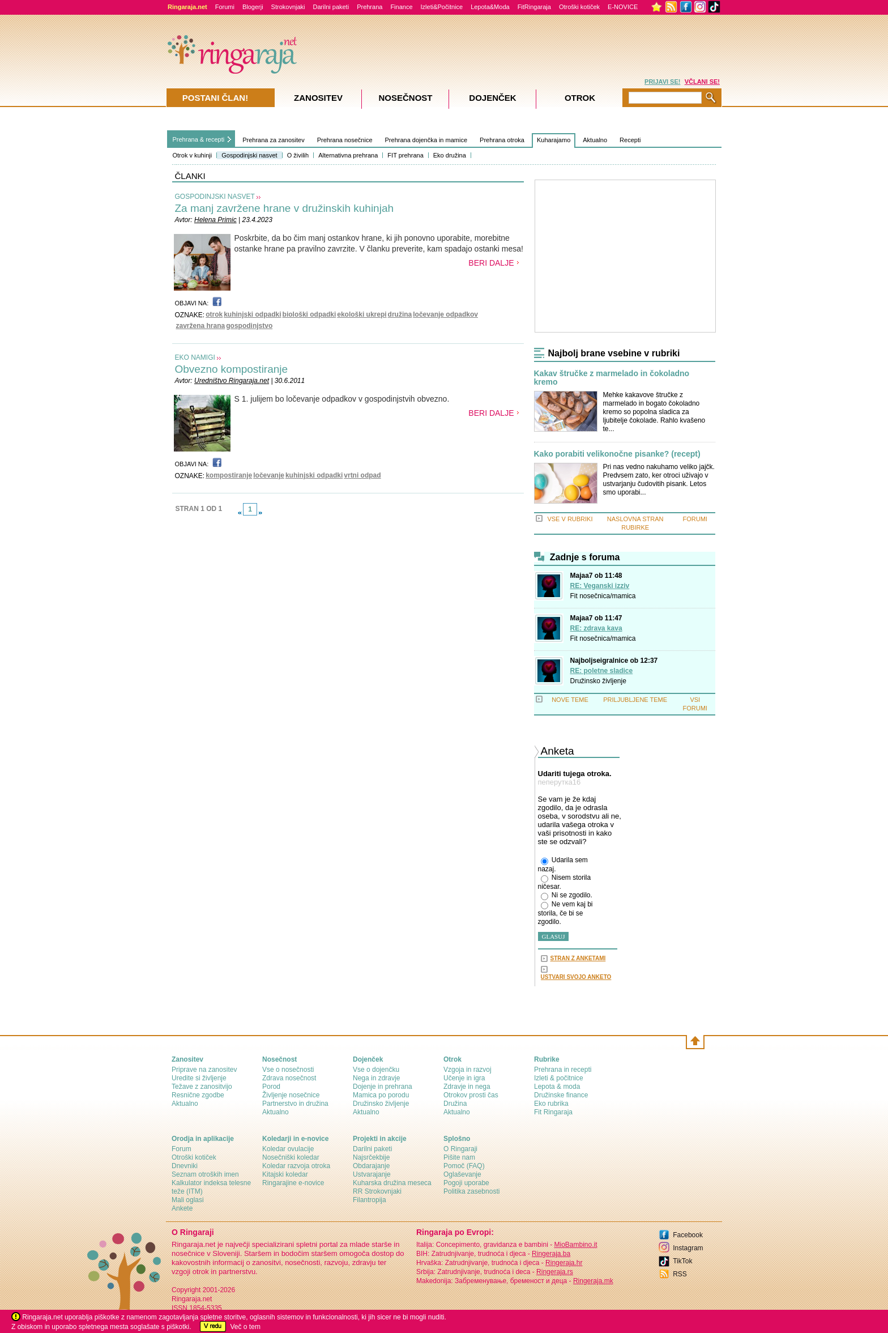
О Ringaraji (460, 1149)
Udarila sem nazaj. (563, 864)
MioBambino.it (575, 1245)
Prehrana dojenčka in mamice (426, 140)
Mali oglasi (188, 1200)
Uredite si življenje (199, 1078)
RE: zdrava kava (596, 628)
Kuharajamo (553, 140)
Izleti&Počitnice (442, 6)
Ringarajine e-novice (293, 1183)
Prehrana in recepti (562, 1070)
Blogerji (252, 6)
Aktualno (595, 140)
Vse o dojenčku (376, 1070)
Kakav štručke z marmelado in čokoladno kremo (612, 377)
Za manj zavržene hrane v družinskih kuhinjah (284, 208)
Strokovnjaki (288, 6)
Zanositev (318, 98)
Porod (271, 1087)
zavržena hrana (200, 326)
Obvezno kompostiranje (231, 369)
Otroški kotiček (579, 6)
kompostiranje (229, 475)
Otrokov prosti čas (470, 1095)
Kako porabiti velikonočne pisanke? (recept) (617, 454)
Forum (181, 1149)
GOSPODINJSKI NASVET (215, 197)
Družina (455, 1104)
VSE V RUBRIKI (569, 519)
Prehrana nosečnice (345, 140)
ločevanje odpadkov (445, 314)
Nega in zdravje (376, 1078)
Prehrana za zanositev (273, 140)
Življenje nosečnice (290, 1095)
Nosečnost (405, 98)
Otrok (580, 98)
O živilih (298, 155)
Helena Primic (215, 220)
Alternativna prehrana (348, 155)
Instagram (688, 1248)
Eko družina (449, 155)
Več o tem (245, 1327)
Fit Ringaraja (553, 1112)
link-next (260, 512)
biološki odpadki (309, 314)
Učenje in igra (464, 1078)
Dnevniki (185, 1166)
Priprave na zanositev (204, 1070)
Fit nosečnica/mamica (603, 596)
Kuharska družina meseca (392, 1183)
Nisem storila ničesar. (564, 882)
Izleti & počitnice (558, 1078)
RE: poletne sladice (601, 671)
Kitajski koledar (285, 1174)
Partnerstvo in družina (295, 1104)
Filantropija (369, 1200)
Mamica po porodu (381, 1095)
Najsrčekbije (371, 1157)
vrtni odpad (362, 475)
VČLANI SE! (702, 81)
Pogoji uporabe (466, 1183)
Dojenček (492, 98)
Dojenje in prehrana (382, 1087)
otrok (214, 314)
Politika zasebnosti (471, 1191)
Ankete (182, 1208)
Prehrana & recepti (199, 139)
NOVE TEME (570, 699)
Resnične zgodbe (198, 1095)
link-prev (239, 512)
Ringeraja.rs (554, 1272)
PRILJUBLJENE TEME (635, 699)
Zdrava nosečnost (289, 1078)
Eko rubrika (551, 1104)
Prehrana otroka (502, 140)
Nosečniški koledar (290, 1157)
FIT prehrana (405, 155)
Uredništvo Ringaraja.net (231, 381)
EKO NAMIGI (195, 357)
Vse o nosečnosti (288, 1070)
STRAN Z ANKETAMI (578, 958)
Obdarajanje (371, 1166)
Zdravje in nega (466, 1087)
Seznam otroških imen (205, 1174)
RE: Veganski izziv (600, 586)
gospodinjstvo (249, 326)
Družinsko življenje (598, 681)
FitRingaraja (534, 6)
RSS (680, 1274)
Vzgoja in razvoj (467, 1070)
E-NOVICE (623, 6)
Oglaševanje (462, 1174)
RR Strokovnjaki (377, 1191)
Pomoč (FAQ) (464, 1166)
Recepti (630, 140)
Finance (401, 6)
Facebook (688, 1235)
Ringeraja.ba (551, 1254)
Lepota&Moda (490, 6)
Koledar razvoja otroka (296, 1166)
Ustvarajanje (372, 1174)
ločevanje (268, 475)
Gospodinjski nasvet (249, 155)
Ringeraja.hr (563, 1263)
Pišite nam (459, 1157)
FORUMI (695, 519)
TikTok (682, 1261)
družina (400, 314)
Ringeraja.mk (593, 1281)
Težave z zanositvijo (202, 1087)
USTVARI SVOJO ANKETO (576, 977)
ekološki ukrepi (361, 314)
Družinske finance (561, 1095)
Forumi (224, 6)
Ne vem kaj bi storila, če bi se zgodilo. (565, 913)
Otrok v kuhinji (192, 155)
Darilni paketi (331, 6)
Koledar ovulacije (288, 1149)
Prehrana (369, 6)
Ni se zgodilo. (566, 895)
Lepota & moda (557, 1087)
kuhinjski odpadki (252, 314)
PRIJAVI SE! (662, 81)
